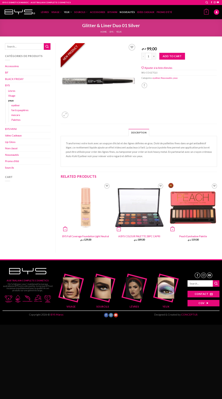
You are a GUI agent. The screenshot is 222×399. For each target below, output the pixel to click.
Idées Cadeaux (145, 12)
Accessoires (97, 12)
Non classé (11, 148)
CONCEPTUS (189, 314)
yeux (68, 12)
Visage (56, 12)
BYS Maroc (57, 314)
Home (103, 31)
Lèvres (45, 12)
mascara (15, 115)
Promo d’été (164, 12)
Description (138, 132)
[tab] (138, 132)
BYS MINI (112, 12)
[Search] (207, 2)
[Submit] (47, 46)
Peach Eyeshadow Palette (193, 236)
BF (6, 72)
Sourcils (81, 12)
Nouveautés (127, 12)
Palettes (15, 119)
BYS (111, 31)
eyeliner (15, 105)
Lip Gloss (10, 141)
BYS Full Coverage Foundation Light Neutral (85, 236)
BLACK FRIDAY (14, 78)
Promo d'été (12, 161)
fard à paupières (19, 110)
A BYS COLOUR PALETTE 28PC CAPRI (139, 236)
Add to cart (172, 56)
